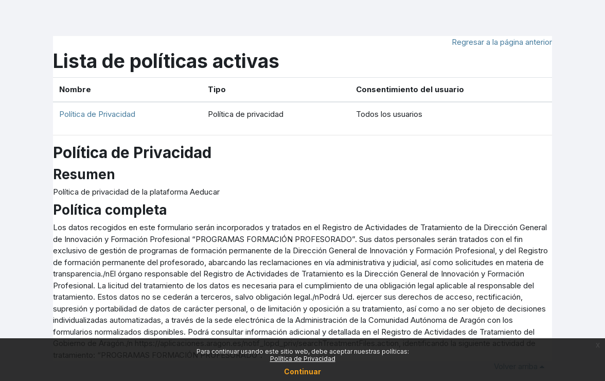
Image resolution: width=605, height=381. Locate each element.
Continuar (302, 371)
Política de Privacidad (97, 114)
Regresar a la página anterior (502, 42)
